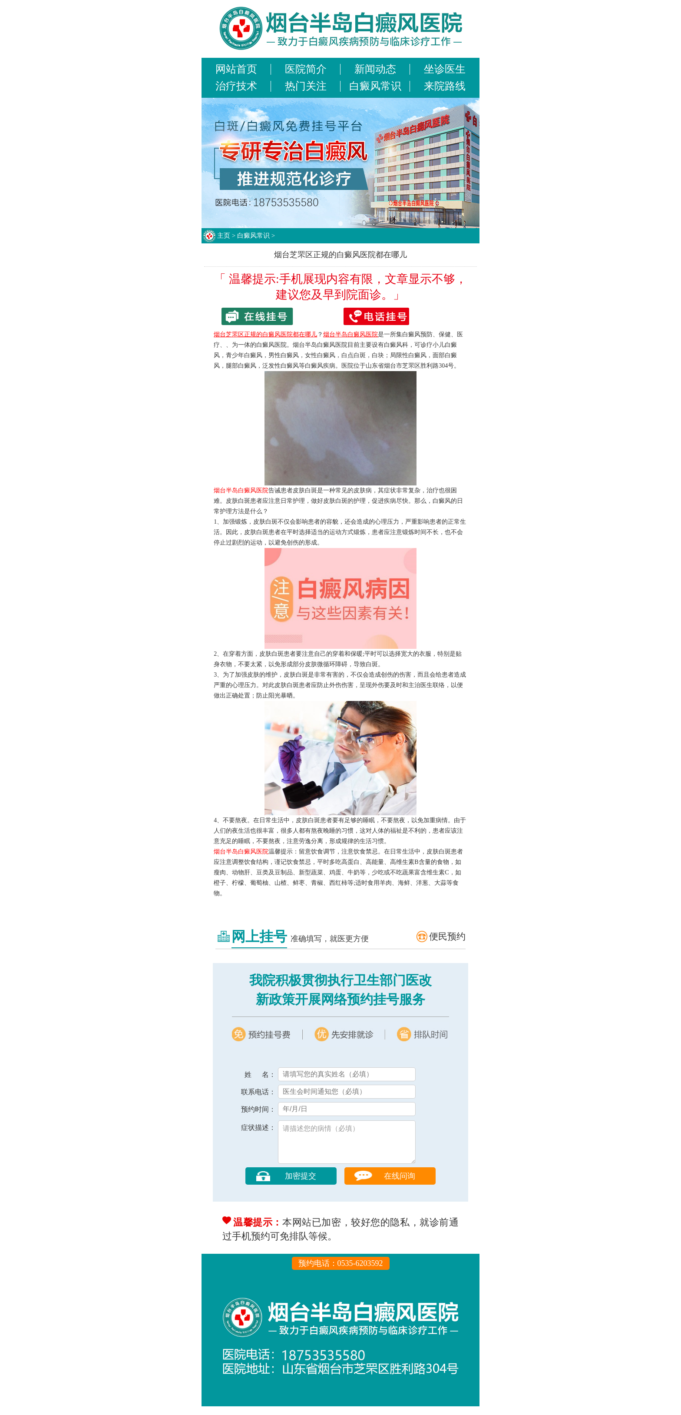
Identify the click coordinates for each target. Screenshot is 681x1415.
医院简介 (306, 69)
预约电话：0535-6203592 (340, 1272)
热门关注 (306, 86)
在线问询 (399, 1184)
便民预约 (447, 936)
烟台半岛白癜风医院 (241, 490)
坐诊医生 (445, 69)
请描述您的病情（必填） (347, 1146)
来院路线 (445, 86)
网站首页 (236, 69)
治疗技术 (236, 86)
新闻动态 (375, 69)
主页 (223, 235)
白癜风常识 (375, 86)
